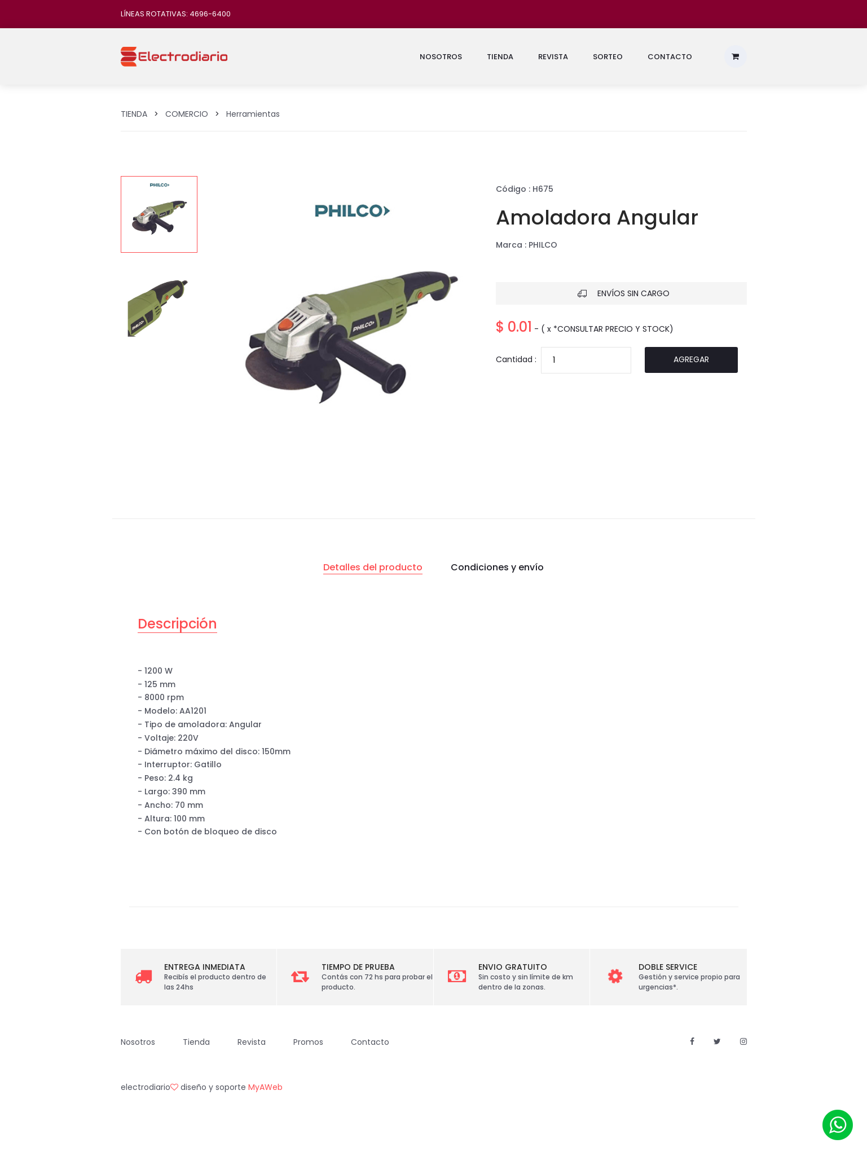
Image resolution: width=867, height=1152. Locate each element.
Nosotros (441, 56)
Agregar (691, 359)
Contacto (670, 56)
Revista (553, 56)
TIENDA (134, 114)
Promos (308, 1042)
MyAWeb (265, 1087)
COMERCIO (186, 114)
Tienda (500, 56)
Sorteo (608, 56)
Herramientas (253, 114)
